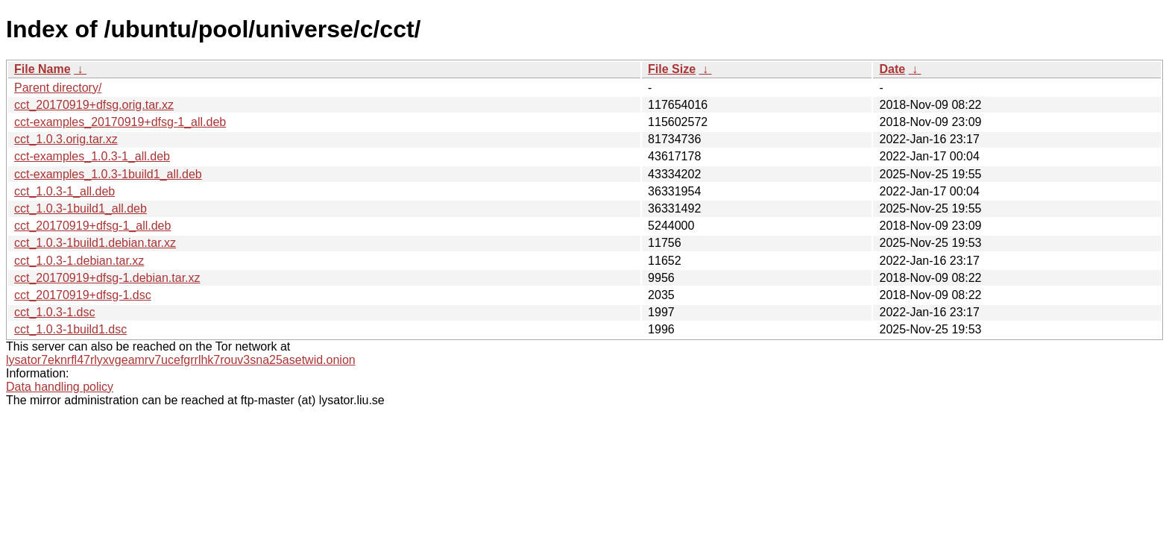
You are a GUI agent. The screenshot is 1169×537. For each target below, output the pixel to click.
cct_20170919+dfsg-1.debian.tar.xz (107, 277)
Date (892, 69)
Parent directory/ (57, 87)
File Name (42, 69)
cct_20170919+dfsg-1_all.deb (92, 225)
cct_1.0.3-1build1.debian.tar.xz (95, 242)
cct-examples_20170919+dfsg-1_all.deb (120, 122)
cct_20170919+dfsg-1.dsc (82, 295)
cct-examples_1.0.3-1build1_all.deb (108, 174)
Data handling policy (59, 386)
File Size (672, 69)
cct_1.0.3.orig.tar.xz (66, 139)
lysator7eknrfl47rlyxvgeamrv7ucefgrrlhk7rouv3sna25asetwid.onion (181, 360)
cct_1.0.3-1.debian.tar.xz (79, 260)
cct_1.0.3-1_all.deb (64, 191)
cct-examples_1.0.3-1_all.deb (92, 156)
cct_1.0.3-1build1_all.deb (80, 208)
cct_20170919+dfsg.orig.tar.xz (94, 104)
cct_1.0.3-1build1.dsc (70, 329)
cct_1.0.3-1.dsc (54, 312)
